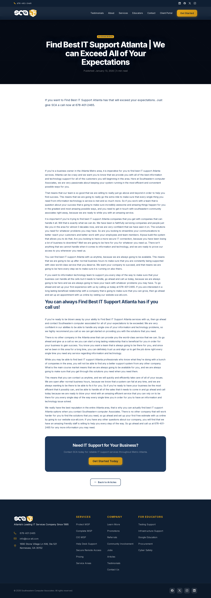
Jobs (110, 550)
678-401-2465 (27, 533)
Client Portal (166, 13)
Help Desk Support (86, 543)
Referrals (112, 537)
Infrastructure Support (150, 530)
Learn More (113, 524)
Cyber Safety (145, 550)
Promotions (113, 530)
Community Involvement (120, 543)
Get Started (187, 13)
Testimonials (97, 13)
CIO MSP (81, 537)
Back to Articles (105, 482)
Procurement (145, 543)
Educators (137, 13)
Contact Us (113, 569)
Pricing (79, 556)
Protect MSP (83, 524)
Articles (111, 556)
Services (123, 13)
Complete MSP (84, 530)
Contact (151, 13)
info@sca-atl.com (29, 538)
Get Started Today (105, 461)
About (111, 13)
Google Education (147, 537)
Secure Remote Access (88, 550)
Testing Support (147, 524)
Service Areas (83, 563)
